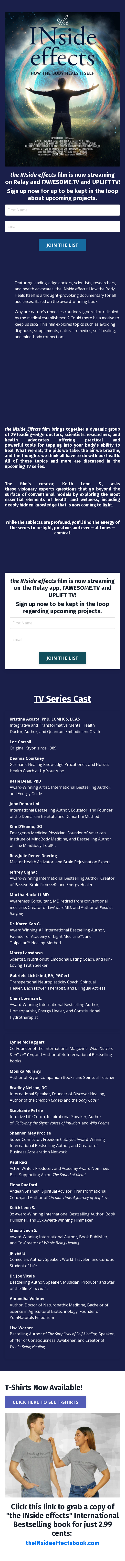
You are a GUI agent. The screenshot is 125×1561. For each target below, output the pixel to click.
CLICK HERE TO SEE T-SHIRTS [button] (45, 1402)
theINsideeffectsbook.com (62, 1543)
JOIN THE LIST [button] (62, 245)
